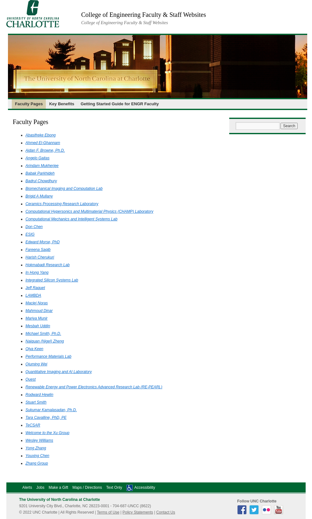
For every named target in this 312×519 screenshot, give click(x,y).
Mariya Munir (36, 318)
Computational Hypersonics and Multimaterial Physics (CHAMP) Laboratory (89, 211)
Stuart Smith (35, 402)
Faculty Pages (29, 103)
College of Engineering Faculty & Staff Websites (143, 14)
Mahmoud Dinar (39, 310)
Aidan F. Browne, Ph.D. (45, 150)
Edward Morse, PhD (42, 242)
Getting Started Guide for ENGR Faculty (120, 103)
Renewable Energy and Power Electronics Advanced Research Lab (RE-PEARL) (93, 387)
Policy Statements (138, 512)
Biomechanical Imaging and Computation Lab (64, 188)
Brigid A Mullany (39, 196)
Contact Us (165, 512)
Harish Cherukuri (39, 257)
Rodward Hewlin (39, 394)
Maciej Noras (36, 303)
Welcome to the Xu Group (47, 433)
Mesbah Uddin (37, 326)
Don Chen (34, 227)
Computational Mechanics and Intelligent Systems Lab (71, 219)
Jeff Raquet (35, 288)
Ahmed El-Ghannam (42, 143)
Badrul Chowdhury (41, 181)
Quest (30, 379)
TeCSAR (32, 425)
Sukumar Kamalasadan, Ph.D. (51, 410)
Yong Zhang (35, 448)
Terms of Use (108, 512)
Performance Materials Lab (48, 356)
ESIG (30, 234)
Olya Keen (34, 349)
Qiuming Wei (36, 364)
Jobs (40, 487)
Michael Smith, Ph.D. (43, 333)
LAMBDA (33, 295)
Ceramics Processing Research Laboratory (61, 204)
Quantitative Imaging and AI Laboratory (58, 372)
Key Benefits (61, 103)
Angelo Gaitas (37, 158)
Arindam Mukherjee (42, 165)
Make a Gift (58, 487)
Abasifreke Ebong (40, 135)
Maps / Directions (87, 487)
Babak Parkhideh (39, 173)
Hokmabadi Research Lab (47, 265)
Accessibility (144, 487)
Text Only (114, 487)
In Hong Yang (36, 272)
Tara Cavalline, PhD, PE (46, 417)
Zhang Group (36, 463)
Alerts (27, 487)
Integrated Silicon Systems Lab (51, 280)
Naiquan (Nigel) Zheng (44, 341)
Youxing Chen (37, 455)
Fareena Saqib (38, 249)
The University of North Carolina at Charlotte (59, 499)
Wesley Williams (39, 440)
